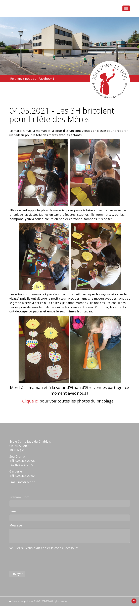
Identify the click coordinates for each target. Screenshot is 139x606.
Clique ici (30, 401)
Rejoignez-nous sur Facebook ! (32, 79)
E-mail (13, 511)
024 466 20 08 (25, 461)
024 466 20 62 (25, 476)
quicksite (27, 601)
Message (15, 525)
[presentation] (34, 557)
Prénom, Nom (19, 497)
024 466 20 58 (24, 465)
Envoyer (17, 574)
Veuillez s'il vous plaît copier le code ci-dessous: (43, 548)
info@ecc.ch (26, 482)
